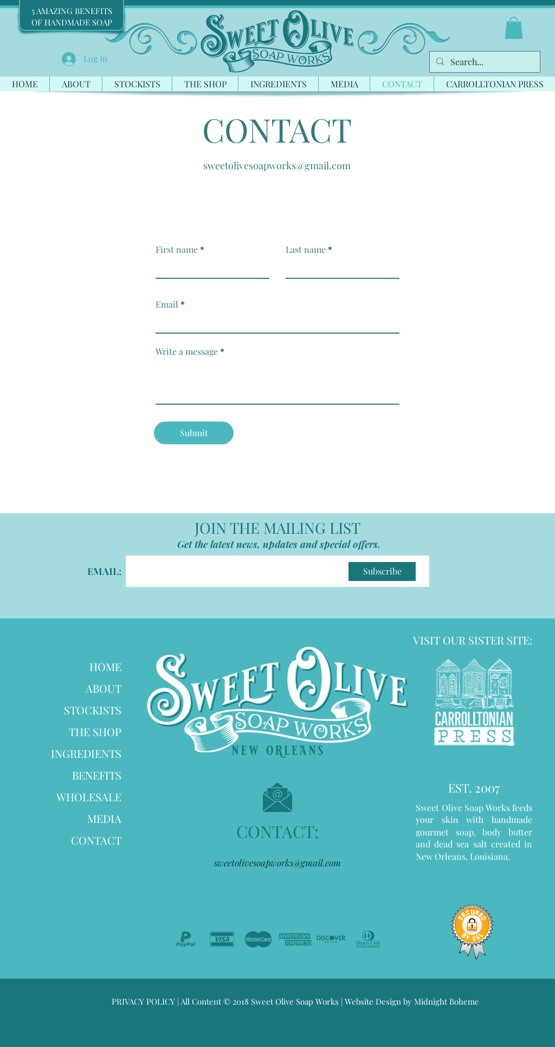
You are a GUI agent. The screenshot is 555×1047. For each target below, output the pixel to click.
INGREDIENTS (86, 753)
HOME (105, 666)
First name (177, 249)
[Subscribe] (382, 571)
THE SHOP (95, 731)
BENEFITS (96, 775)
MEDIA (104, 818)
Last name (306, 249)
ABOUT (103, 688)
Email (167, 304)
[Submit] (194, 433)
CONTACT (96, 840)
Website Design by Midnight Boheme (411, 1001)
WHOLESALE (88, 796)
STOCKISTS (92, 710)
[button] (514, 28)
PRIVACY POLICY (143, 1001)
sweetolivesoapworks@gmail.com (277, 165)
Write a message (187, 351)
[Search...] (483, 62)
